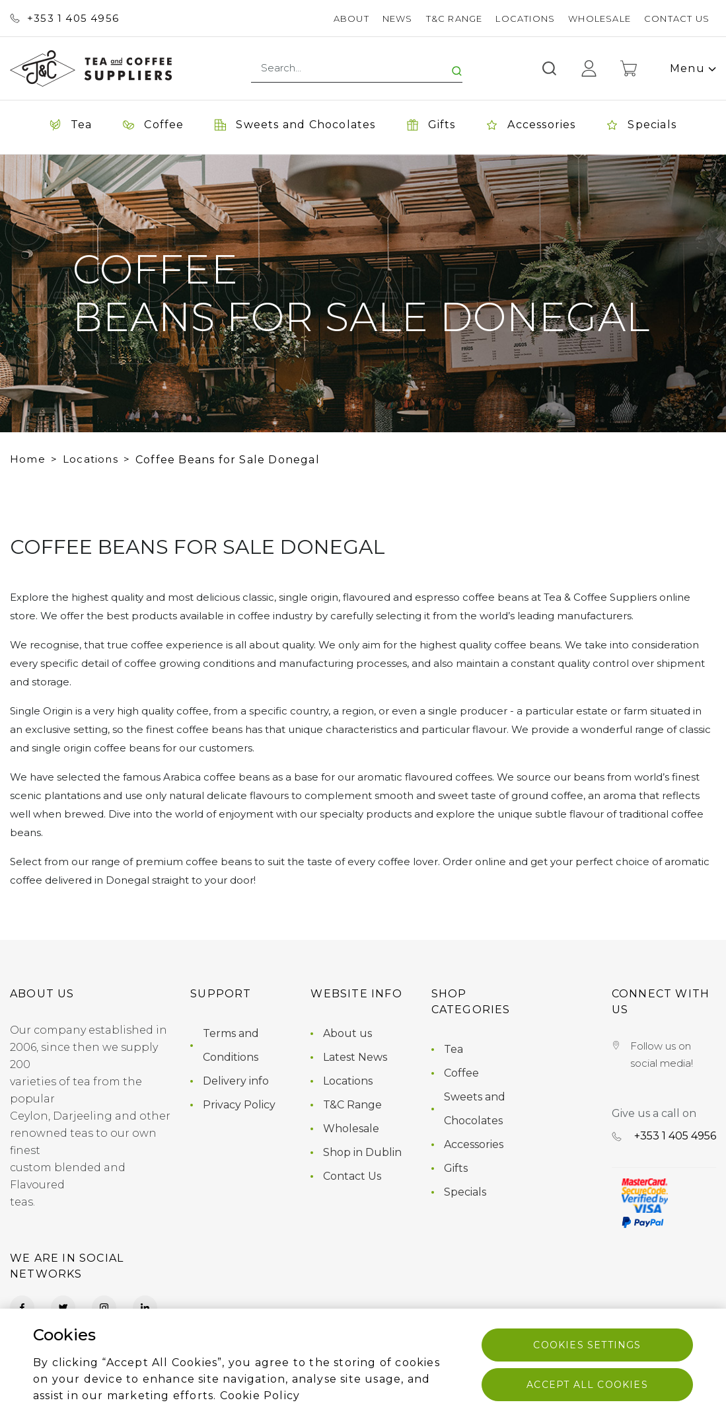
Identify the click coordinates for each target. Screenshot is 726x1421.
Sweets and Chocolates (474, 1109)
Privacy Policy (239, 1104)
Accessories (473, 1144)
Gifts (456, 1168)
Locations (525, 18)
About (351, 18)
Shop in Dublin (362, 1152)
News (397, 18)
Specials (465, 1192)
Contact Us (676, 18)
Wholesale (599, 18)
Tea (453, 1049)
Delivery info (236, 1081)
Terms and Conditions (231, 1045)
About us (347, 1033)
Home (28, 459)
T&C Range (454, 18)
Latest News (355, 1057)
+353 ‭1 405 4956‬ (64, 18)
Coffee (461, 1073)
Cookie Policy (260, 1395)
